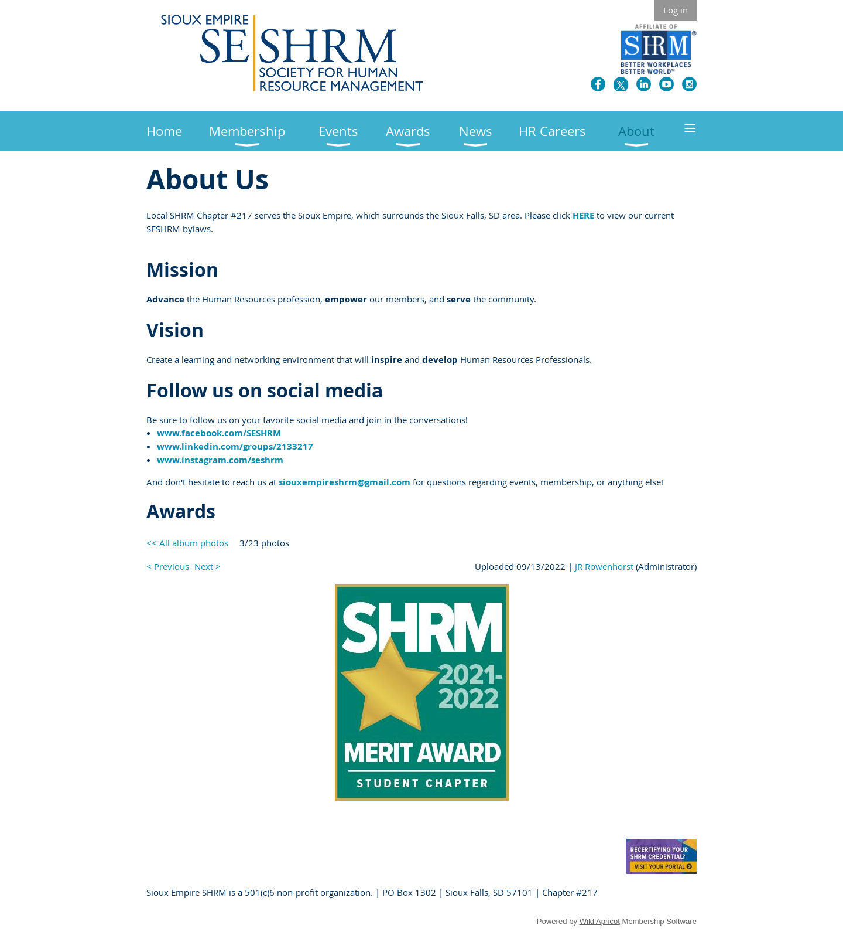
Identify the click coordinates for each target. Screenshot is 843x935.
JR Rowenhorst (604, 566)
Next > (207, 566)
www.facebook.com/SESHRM (219, 433)
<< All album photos (187, 543)
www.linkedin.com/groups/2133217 (235, 446)
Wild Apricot (600, 921)
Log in (675, 10)
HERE (583, 215)
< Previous (167, 566)
